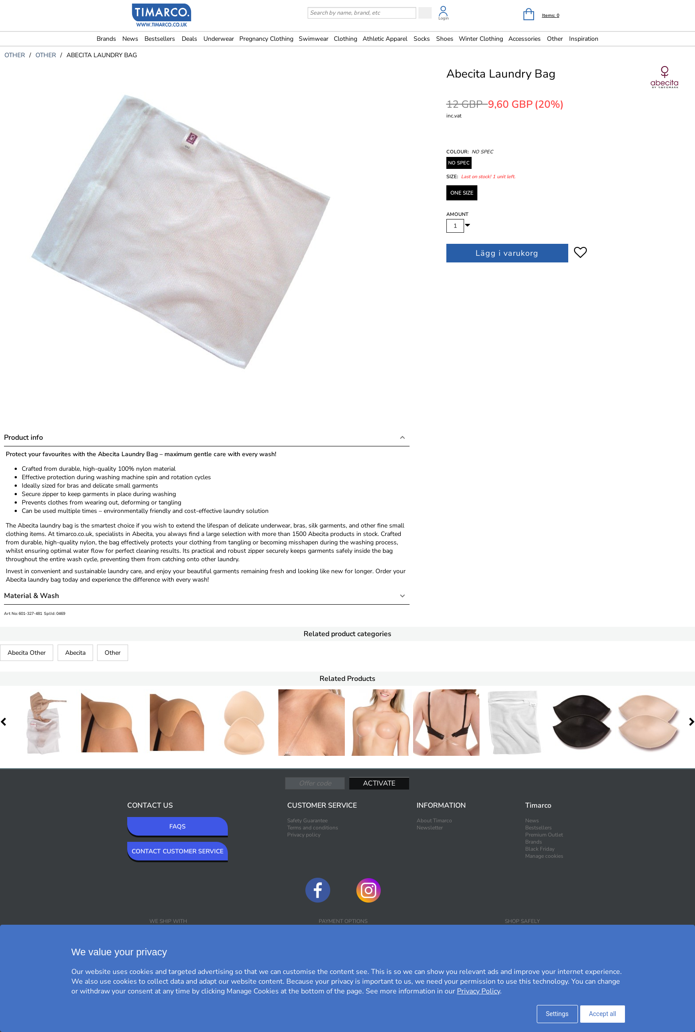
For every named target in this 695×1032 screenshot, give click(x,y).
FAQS (177, 826)
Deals (189, 39)
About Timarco (434, 820)
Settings (557, 1013)
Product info (23, 437)
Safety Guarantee (307, 820)
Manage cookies (544, 856)
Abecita (75, 653)
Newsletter (430, 827)
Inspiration (583, 39)
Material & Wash (31, 596)
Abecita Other (27, 653)
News (130, 39)
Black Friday (539, 848)
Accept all (603, 1013)
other (14, 55)
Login (443, 18)
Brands (106, 39)
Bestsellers (159, 39)
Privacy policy (303, 834)
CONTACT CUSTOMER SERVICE (177, 851)
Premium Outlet (544, 834)
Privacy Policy (478, 991)
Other (113, 653)
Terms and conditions (312, 827)
